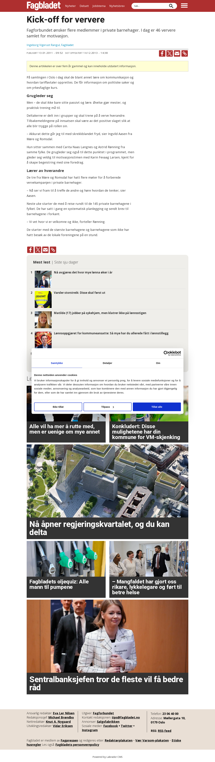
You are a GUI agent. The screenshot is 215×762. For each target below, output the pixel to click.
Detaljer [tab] (107, 363)
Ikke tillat (58, 406)
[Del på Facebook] (162, 53)
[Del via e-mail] (177, 53)
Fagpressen (69, 740)
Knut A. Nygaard (58, 722)
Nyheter (70, 6)
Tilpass (107, 406)
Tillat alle (157, 406)
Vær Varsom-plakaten (152, 740)
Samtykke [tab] (57, 363)
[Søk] (171, 6)
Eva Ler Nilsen (63, 713)
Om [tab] (158, 363)
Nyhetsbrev (117, 6)
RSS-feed (164, 731)
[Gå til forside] (44, 6)
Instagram (90, 730)
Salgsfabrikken (108, 722)
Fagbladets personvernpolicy (77, 745)
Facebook (110, 726)
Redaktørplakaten (118, 740)
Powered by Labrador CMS (107, 756)
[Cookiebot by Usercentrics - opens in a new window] (166, 353)
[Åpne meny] (184, 6)
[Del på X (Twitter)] (169, 53)
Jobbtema (99, 6)
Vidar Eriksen (63, 726)
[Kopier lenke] (184, 53)
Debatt (84, 6)
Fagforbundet (103, 713)
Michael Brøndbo (61, 717)
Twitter (126, 726)
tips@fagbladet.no (126, 717)
